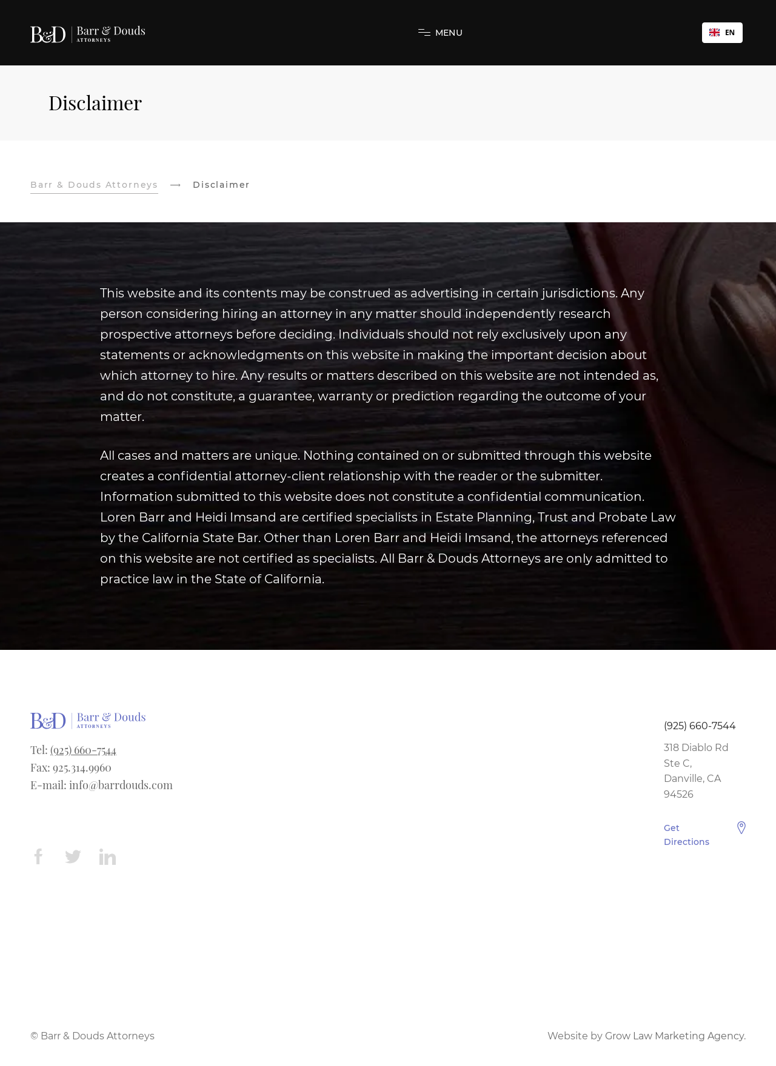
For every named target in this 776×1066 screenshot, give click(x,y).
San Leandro (388, 939)
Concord (379, 924)
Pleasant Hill (387, 769)
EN (722, 32)
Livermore (382, 784)
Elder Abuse (226, 769)
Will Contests (229, 815)
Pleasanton (385, 815)
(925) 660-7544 (83, 754)
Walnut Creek (391, 753)
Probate (216, 861)
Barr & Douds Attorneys (94, 184)
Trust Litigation (233, 753)
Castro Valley (389, 908)
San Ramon (386, 877)
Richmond (383, 830)
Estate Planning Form (556, 753)
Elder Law (220, 846)
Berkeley (379, 846)
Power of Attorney (241, 877)
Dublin (374, 893)
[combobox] (722, 32)
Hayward (379, 861)
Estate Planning (236, 784)
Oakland (378, 800)
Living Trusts (227, 893)
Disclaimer (528, 769)
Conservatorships (239, 830)
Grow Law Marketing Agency (674, 1039)
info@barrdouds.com (121, 788)
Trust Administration (247, 800)
